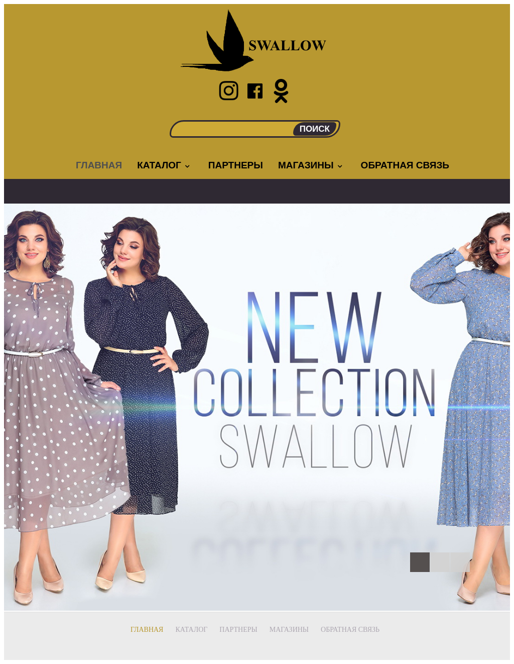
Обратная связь (405, 165)
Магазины (311, 165)
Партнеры (235, 165)
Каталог (164, 165)
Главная (99, 165)
